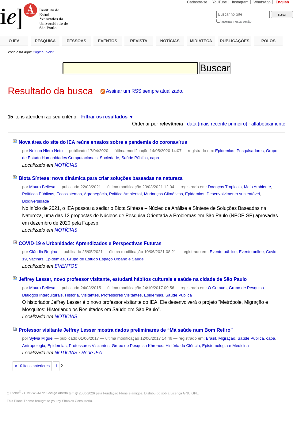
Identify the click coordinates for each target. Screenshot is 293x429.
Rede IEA (91, 352)
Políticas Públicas (38, 194)
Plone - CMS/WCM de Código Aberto (39, 393)
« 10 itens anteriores (32, 366)
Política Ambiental (125, 194)
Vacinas (36, 259)
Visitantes (90, 295)
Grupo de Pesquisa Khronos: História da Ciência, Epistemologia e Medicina (180, 345)
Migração (227, 338)
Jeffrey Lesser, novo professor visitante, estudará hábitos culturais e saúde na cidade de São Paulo (133, 279)
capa (154, 157)
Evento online (251, 251)
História (72, 295)
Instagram (240, 2)
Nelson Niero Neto (46, 150)
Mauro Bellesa (42, 187)
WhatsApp (262, 2)
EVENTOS (107, 41)
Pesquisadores (250, 150)
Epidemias (224, 150)
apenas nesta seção (236, 21)
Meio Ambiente (257, 187)
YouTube (219, 2)
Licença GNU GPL (184, 393)
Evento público (223, 251)
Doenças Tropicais (225, 187)
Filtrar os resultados (104, 116)
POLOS (268, 41)
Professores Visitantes (121, 295)
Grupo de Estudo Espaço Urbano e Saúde (105, 259)
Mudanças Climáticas (163, 194)
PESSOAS (76, 41)
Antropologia (33, 345)
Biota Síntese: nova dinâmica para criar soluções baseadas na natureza (101, 178)
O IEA (14, 41)
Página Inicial (42, 52)
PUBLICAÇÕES (234, 41)
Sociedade (109, 157)
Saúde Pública (134, 157)
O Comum (217, 287)
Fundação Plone (115, 393)
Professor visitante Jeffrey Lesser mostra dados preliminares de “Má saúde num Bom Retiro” (126, 330)
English (282, 2)
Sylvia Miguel (41, 338)
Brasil (211, 338)
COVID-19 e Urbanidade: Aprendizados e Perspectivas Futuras (90, 243)
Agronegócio (95, 194)
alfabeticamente (268, 123)
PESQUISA (45, 41)
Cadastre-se (197, 2)
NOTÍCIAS (170, 41)
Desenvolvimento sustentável (233, 194)
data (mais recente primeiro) (217, 123)
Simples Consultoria (77, 401)
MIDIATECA (201, 41)
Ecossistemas (69, 194)
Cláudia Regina (43, 251)
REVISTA (138, 41)
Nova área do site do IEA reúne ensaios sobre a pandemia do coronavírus (103, 142)
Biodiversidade (35, 201)
